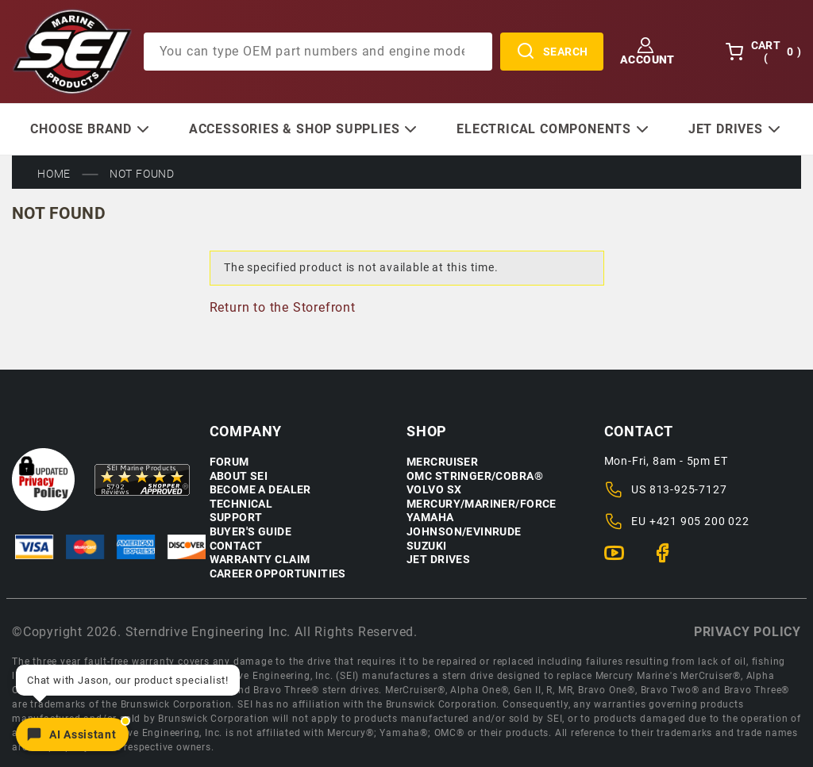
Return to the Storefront (283, 307)
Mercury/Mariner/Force (481, 504)
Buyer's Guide (250, 532)
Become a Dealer (260, 490)
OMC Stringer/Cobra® (474, 476)
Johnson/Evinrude (464, 532)
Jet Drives (438, 560)
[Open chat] (72, 734)
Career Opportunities (278, 574)
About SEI (239, 476)
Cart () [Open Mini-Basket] (763, 51)
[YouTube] (620, 560)
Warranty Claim (260, 560)
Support (236, 517)
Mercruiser (442, 462)
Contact (236, 546)
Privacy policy (747, 631)
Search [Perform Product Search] (552, 51)
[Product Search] (318, 52)
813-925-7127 (688, 489)
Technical (241, 504)
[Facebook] (669, 560)
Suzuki (426, 546)
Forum (229, 462)
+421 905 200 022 (699, 521)
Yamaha (430, 517)
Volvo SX (433, 490)
